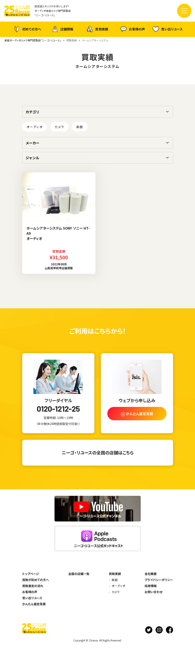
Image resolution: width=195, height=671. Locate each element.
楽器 (79, 126)
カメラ (59, 126)
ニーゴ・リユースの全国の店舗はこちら (98, 452)
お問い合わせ (153, 592)
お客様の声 (132, 29)
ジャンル (32, 157)
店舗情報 (62, 29)
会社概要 (151, 574)
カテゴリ (32, 111)
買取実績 (97, 29)
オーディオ (35, 126)
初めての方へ (27, 29)
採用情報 (151, 586)
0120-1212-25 (58, 409)
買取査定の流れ (32, 586)
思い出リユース (168, 29)
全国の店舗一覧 (78, 574)
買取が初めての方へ (35, 580)
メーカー (32, 142)
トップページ (30, 574)
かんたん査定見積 (34, 604)
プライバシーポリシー (159, 580)
